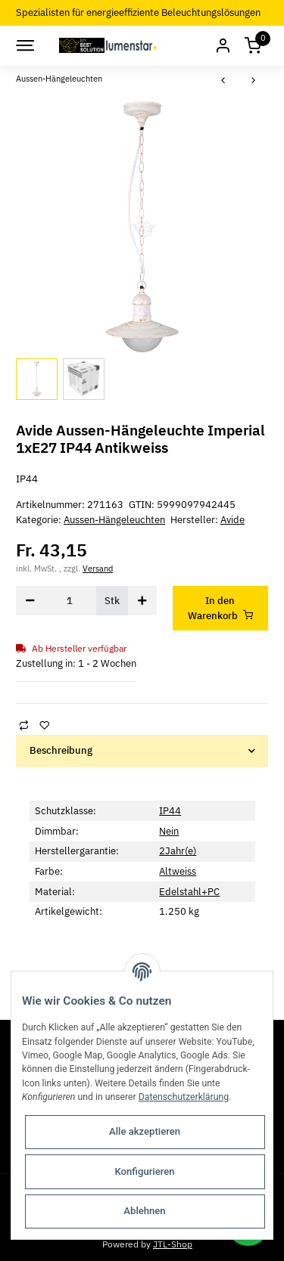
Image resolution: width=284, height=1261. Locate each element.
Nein (169, 831)
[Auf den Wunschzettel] (43, 724)
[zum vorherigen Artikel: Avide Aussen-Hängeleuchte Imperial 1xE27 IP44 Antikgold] (223, 81)
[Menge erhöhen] (142, 600)
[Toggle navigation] (24, 45)
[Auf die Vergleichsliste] (23, 724)
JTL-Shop (172, 1244)
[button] (223, 46)
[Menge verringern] (30, 600)
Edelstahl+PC (189, 891)
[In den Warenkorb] (221, 608)
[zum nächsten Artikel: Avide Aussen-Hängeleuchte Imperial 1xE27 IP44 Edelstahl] (254, 81)
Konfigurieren (144, 1171)
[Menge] (70, 600)
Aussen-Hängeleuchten (114, 519)
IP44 (170, 810)
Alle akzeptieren (144, 1131)
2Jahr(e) (177, 850)
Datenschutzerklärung (184, 1097)
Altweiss (177, 871)
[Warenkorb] (253, 46)
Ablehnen (144, 1210)
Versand (98, 568)
